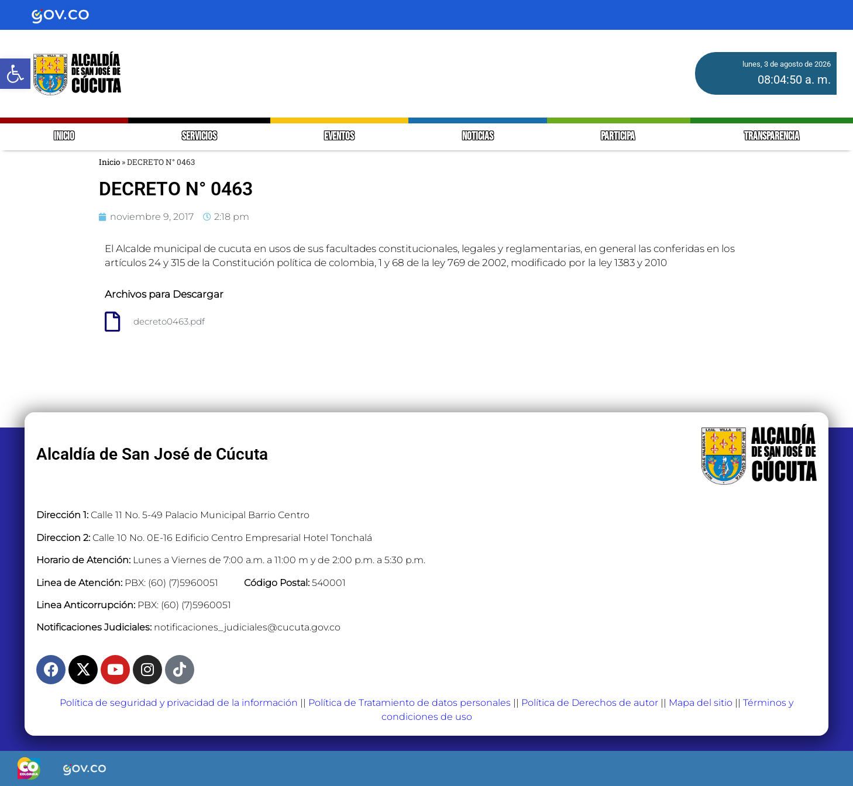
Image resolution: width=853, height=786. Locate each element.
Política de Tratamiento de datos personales (409, 702)
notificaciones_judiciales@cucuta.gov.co (247, 627)
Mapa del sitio (700, 702)
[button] (15, 73)
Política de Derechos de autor (589, 702)
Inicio (109, 162)
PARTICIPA (619, 136)
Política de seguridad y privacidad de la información (179, 702)
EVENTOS (339, 136)
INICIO (64, 136)
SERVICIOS (199, 136)
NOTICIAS (477, 136)
